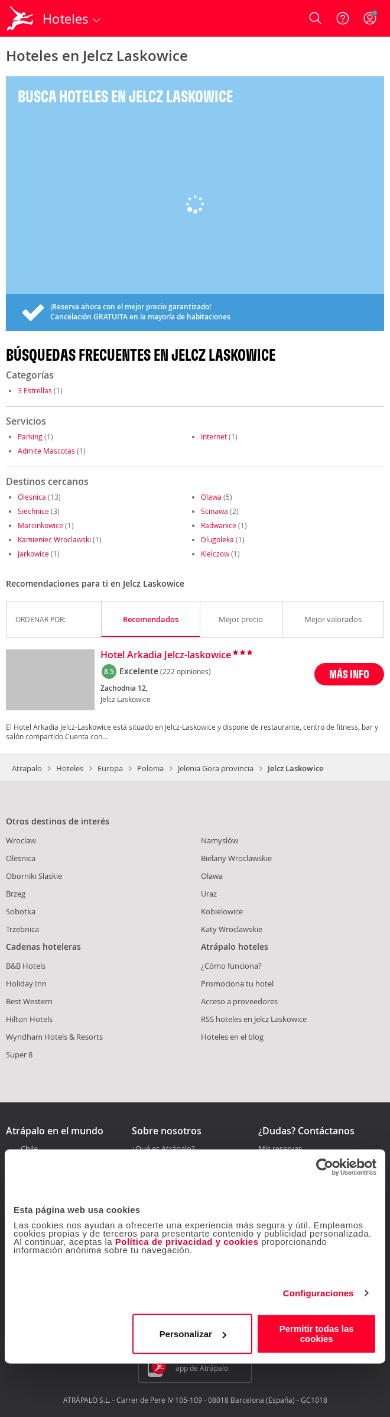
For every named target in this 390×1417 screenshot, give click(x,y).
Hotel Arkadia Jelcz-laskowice (165, 655)
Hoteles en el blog (232, 1036)
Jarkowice (33, 553)
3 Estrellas (35, 390)
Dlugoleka (217, 539)
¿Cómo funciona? (231, 965)
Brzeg (15, 893)
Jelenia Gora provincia (216, 768)
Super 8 (19, 1054)
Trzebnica (22, 929)
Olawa (211, 497)
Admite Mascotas (46, 450)
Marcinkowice (40, 525)
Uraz (209, 893)
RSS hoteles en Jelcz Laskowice (254, 1019)
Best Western (29, 1001)
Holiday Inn (26, 983)
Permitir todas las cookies (317, 1334)
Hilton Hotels (29, 1019)
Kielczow (215, 553)
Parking (30, 436)
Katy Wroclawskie (231, 929)
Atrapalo (27, 768)
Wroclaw (21, 840)
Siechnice (33, 511)
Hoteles (69, 768)
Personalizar (193, 1334)
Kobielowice (222, 911)
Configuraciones (318, 1293)
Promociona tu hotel (237, 983)
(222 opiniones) (185, 671)
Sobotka (20, 911)
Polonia (150, 768)
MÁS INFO (349, 674)
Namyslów (219, 840)
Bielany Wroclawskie (236, 858)
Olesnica (32, 497)
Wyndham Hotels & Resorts (54, 1036)
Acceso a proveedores (239, 1001)
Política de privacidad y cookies (187, 1242)
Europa (110, 768)
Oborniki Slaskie (34, 876)
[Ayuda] (343, 18)
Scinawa (214, 511)
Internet (214, 436)
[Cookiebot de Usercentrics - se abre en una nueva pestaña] (324, 1167)
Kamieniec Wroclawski (54, 539)
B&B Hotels (26, 965)
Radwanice (218, 525)
